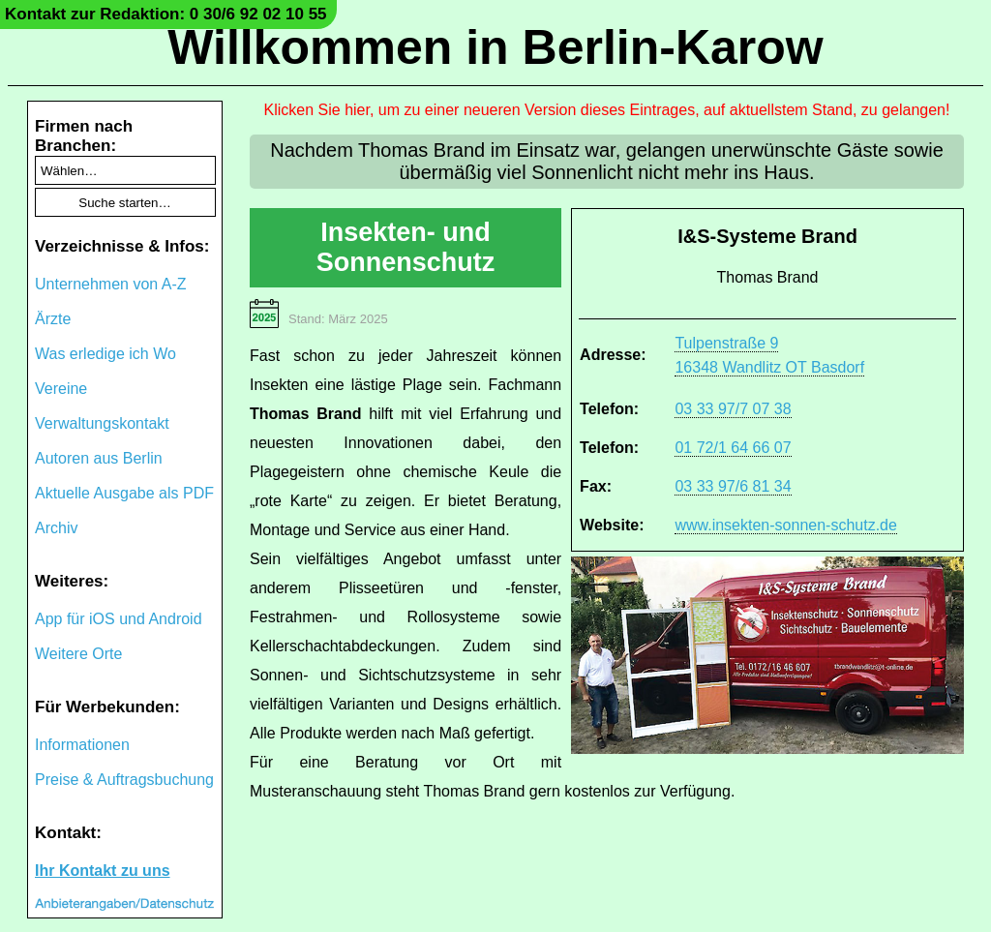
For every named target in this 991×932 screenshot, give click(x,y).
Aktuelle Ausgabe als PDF (124, 493)
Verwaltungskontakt (102, 423)
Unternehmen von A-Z (111, 284)
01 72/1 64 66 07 (733, 447)
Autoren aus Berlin (99, 458)
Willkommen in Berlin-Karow (495, 47)
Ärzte (53, 319)
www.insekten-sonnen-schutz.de (785, 525)
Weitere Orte (78, 654)
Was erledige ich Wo (105, 354)
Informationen (82, 745)
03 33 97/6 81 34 (733, 486)
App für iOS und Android (118, 619)
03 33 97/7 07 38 (733, 409)
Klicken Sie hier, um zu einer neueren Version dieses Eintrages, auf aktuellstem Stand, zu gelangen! (607, 110)
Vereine (61, 388)
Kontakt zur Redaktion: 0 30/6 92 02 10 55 (166, 14)
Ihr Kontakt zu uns (102, 870)
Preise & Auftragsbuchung (124, 779)
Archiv (56, 528)
